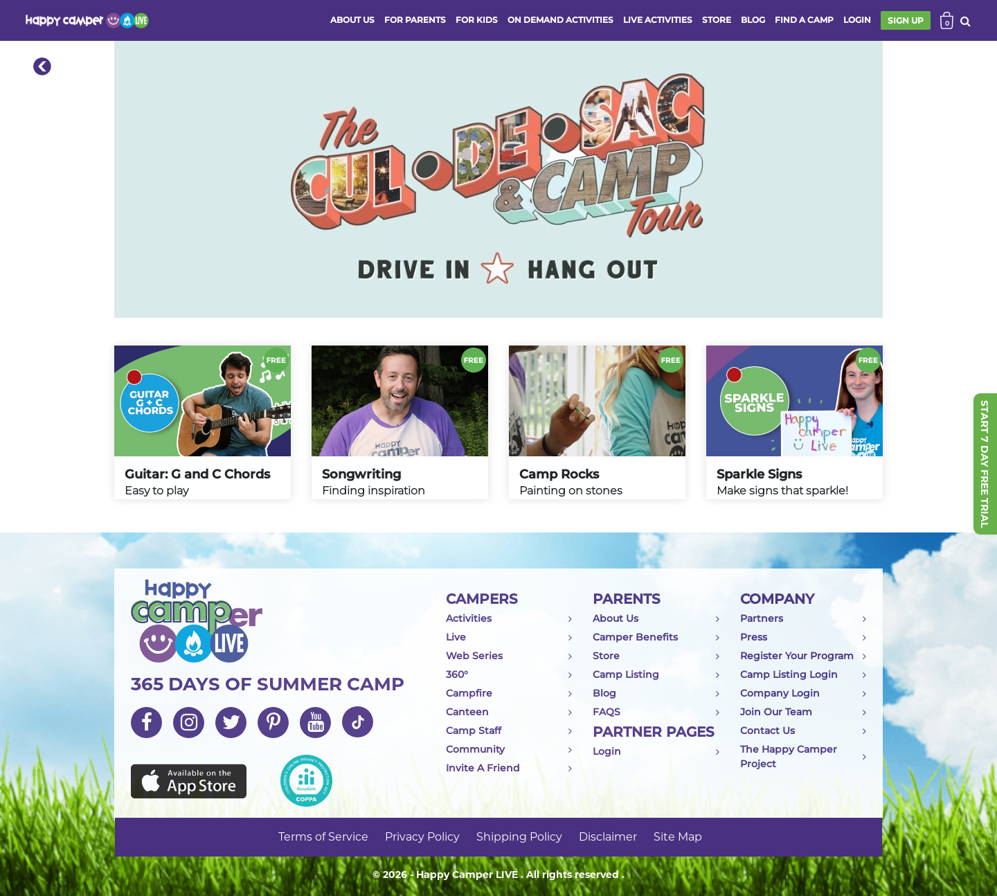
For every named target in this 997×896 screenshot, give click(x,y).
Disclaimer (608, 836)
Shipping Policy (519, 836)
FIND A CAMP (804, 20)
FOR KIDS (477, 20)
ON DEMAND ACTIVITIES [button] (560, 20)
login (857, 20)
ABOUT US (352, 20)
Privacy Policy (422, 836)
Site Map (678, 836)
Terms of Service (323, 836)
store (716, 20)
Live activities (657, 20)
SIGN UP (906, 20)
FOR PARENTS (415, 20)
